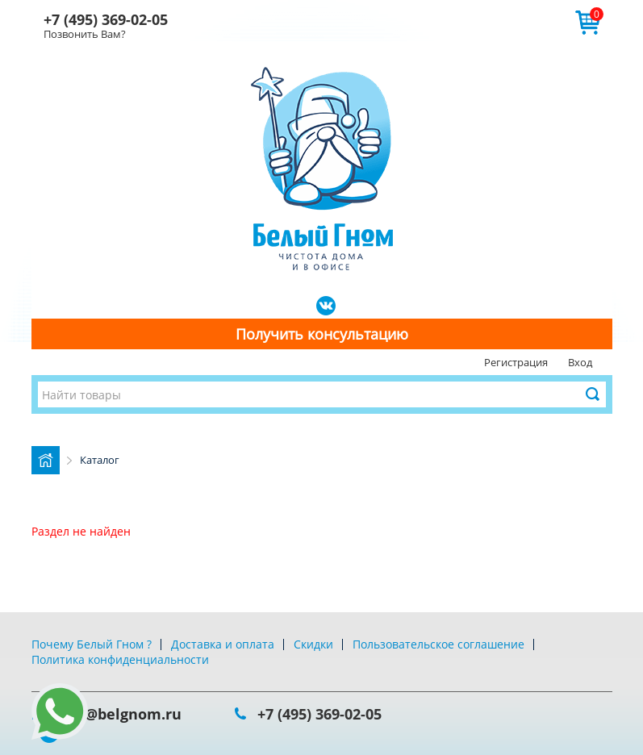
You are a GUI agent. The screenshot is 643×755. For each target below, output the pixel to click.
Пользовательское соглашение (438, 644)
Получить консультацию (322, 334)
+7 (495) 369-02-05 (106, 19)
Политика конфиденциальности (120, 659)
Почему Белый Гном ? (91, 644)
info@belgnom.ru (119, 714)
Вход (580, 362)
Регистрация (516, 362)
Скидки (313, 644)
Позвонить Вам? (85, 34)
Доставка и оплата (222, 644)
